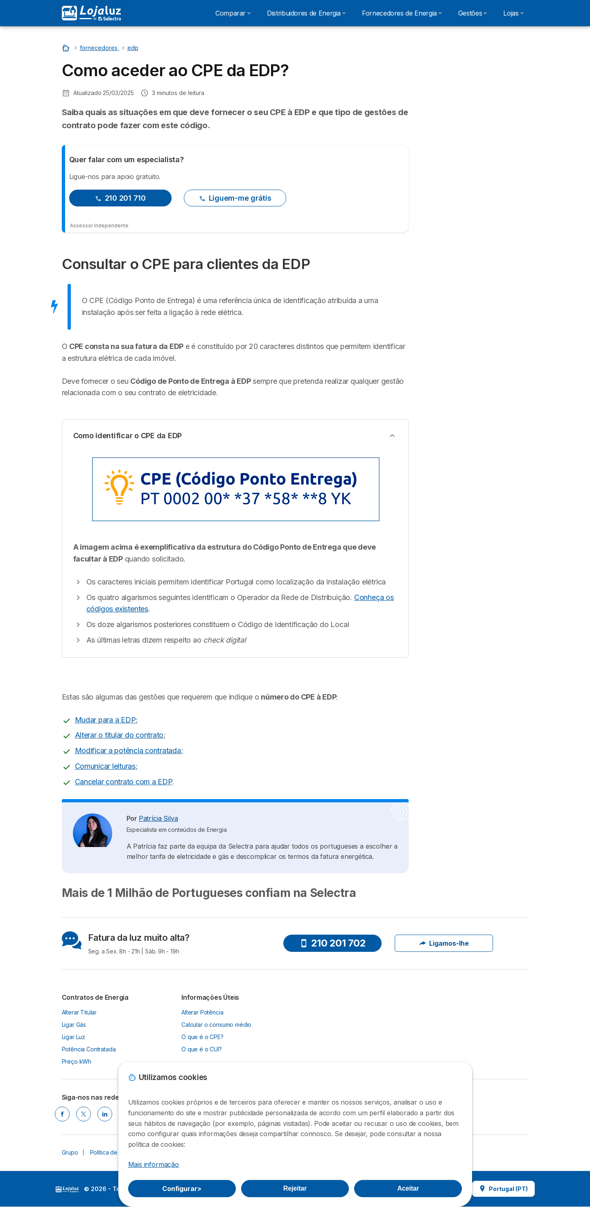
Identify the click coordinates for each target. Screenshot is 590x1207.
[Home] (67, 47)
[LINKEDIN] (104, 1114)
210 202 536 (475, 75)
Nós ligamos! (474, 98)
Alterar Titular (79, 1012)
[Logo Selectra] (91, 13)
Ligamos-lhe (444, 943)
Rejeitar (295, 1188)
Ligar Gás (74, 1024)
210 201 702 (333, 943)
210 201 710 (120, 198)
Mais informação (153, 1164)
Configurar (181, 1188)
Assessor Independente (99, 225)
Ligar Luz (74, 1036)
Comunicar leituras (105, 766)
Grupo (70, 1152)
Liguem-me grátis (235, 198)
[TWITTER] (83, 1114)
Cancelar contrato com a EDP (123, 781)
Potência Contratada (89, 1049)
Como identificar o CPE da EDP (127, 435)
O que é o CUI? (201, 1049)
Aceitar (408, 1188)
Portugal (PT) (503, 1188)
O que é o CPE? (202, 1036)
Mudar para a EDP (105, 720)
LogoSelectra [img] (67, 1189)
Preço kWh (77, 1061)
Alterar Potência (202, 1012)
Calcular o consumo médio (216, 1024)
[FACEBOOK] (62, 1114)
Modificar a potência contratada (128, 750)
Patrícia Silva (158, 818)
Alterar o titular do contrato (119, 735)
